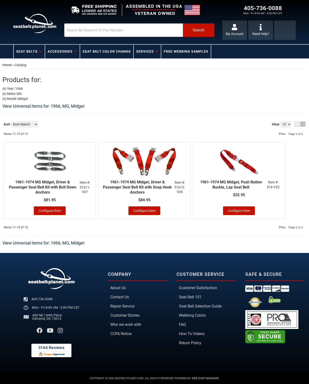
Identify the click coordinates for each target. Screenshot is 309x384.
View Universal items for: (43, 106)
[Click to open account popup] (234, 30)
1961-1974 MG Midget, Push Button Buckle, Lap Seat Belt (231, 184)
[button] (139, 30)
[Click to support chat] (260, 30)
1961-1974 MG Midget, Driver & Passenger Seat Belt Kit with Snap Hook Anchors (137, 187)
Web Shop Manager (205, 378)
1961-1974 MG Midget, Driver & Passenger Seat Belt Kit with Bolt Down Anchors (42, 187)
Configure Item (50, 211)
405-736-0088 (42, 299)
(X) (4, 89)
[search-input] (123, 30)
